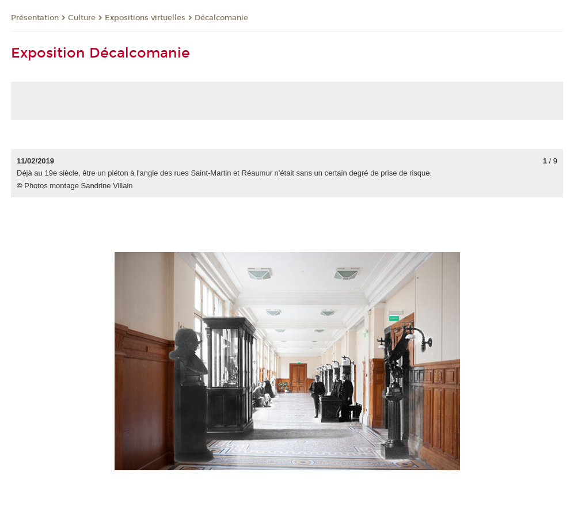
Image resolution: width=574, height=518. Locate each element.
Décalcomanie (221, 17)
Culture (82, 17)
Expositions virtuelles (145, 17)
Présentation (35, 17)
